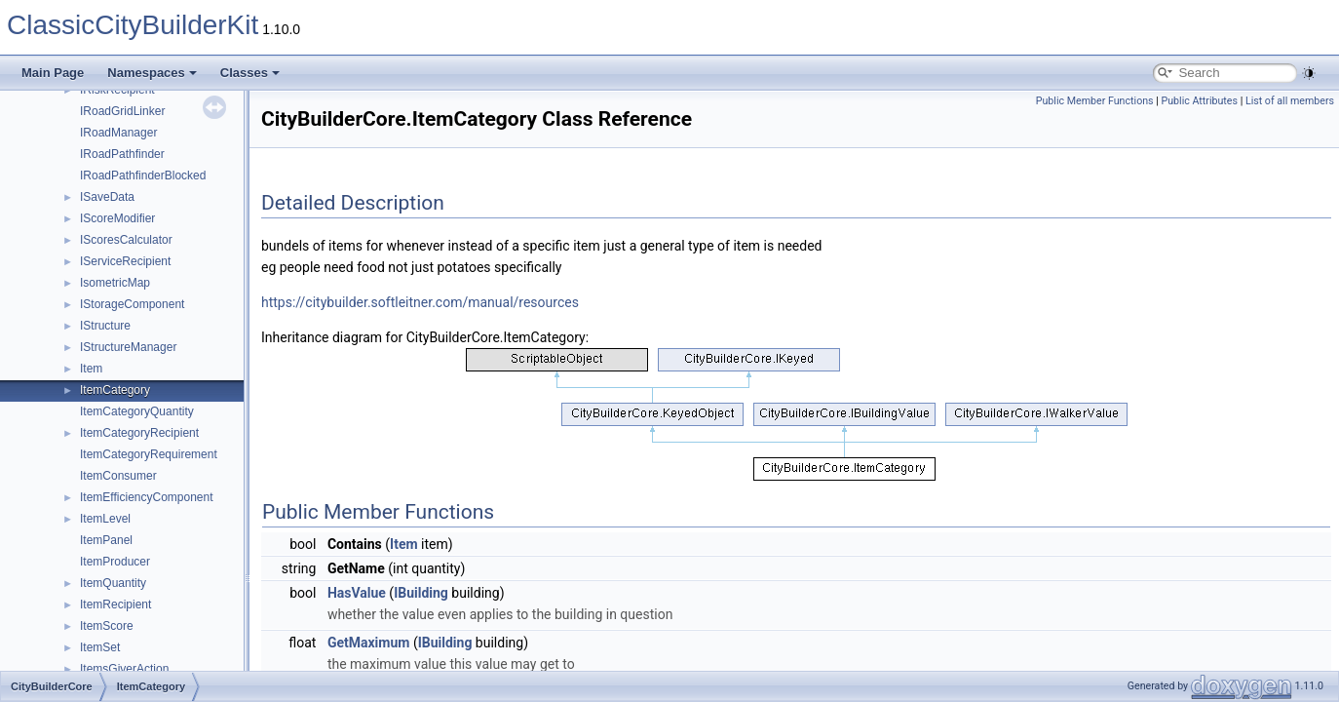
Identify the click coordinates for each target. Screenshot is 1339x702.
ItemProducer (115, 561)
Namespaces (152, 72)
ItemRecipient (115, 604)
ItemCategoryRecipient (139, 433)
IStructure (105, 325)
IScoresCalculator (126, 240)
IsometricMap (115, 283)
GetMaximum (368, 642)
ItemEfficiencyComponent (146, 497)
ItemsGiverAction (124, 669)
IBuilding (421, 593)
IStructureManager (128, 347)
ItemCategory (115, 390)
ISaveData (107, 197)
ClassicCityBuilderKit (132, 25)
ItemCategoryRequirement (148, 454)
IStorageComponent (132, 304)
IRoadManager (118, 132)
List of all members (1289, 101)
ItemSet (100, 647)
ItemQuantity (113, 583)
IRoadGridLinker (122, 111)
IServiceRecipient (125, 261)
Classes (250, 72)
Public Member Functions (1095, 101)
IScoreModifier (117, 218)
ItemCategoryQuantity (137, 411)
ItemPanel (106, 540)
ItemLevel (105, 519)
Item (91, 368)
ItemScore (107, 626)
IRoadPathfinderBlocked (143, 175)
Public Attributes (1199, 101)
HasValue (356, 593)
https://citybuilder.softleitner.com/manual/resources (420, 302)
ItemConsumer (118, 476)
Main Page (52, 72)
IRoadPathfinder (122, 154)
